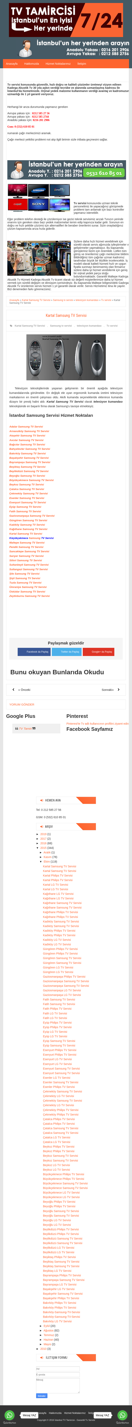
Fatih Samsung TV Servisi (59, 999)
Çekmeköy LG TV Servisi (58, 1095)
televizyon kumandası (89, 325)
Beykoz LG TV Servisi (56, 1164)
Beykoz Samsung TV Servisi (60, 1155)
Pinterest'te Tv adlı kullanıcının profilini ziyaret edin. (98, 723)
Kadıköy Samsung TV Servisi (61, 921)
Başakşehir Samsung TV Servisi (63, 1293)
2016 (43, 843)
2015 (43, 847)
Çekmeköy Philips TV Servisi (60, 1109)
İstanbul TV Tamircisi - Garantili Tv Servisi (75, 1420)
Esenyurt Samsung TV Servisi (61, 1068)
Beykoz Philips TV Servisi (58, 1146)
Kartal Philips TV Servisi (57, 875)
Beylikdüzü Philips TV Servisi (61, 1229)
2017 (43, 838)
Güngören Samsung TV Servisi (62, 958)
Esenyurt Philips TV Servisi (59, 1049)
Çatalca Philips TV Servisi (59, 1119)
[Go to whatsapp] (9, 1415)
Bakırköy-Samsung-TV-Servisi (61, 1312)
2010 (43, 1348)
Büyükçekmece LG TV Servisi (61, 1192)
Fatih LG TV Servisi (55, 1013)
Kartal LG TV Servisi (55, 884)
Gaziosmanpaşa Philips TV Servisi (64, 976)
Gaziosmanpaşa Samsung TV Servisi (66, 981)
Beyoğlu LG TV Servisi (57, 1220)
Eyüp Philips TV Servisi (57, 1022)
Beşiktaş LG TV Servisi (57, 1270)
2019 (43, 834)
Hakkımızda (31, 63)
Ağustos (48, 1330)
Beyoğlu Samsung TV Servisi (61, 1210)
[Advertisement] (66, 769)
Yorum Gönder (21, 704)
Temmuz (49, 1334)
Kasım (48, 857)
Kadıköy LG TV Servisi (57, 939)
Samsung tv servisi (61, 325)
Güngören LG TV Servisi (58, 967)
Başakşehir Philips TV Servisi (61, 1298)
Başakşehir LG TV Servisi (58, 1288)
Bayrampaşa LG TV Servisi (59, 1284)
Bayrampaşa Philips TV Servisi (62, 1275)
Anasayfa (11, 63)
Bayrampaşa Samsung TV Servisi (63, 1279)
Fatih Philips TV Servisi (57, 1008)
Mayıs (48, 1344)
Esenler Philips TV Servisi (59, 1086)
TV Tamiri (25, 728)
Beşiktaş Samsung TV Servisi (61, 1261)
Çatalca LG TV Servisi (56, 1137)
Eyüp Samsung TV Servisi (59, 1040)
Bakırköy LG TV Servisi (57, 1321)
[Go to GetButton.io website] (9, 1423)
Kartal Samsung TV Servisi (30, 325)
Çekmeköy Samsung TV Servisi (62, 1091)
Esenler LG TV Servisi (56, 1077)
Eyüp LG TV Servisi (55, 1031)
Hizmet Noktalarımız (58, 63)
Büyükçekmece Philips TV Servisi (63, 1174)
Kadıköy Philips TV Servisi (59, 930)
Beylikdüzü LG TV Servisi (58, 1247)
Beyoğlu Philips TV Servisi (59, 1201)
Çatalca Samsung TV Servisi (60, 1128)
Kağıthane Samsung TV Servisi (62, 902)
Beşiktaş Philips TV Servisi (59, 1256)
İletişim (81, 63)
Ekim (47, 861)
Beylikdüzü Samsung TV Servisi (62, 1238)
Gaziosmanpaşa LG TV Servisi (62, 990)
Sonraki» (108, 689)
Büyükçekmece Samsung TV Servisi (65, 1183)
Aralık (47, 852)
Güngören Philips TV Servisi (60, 948)
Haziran (49, 1339)
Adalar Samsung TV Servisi (26, 426)
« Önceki (24, 689)
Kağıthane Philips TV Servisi (60, 912)
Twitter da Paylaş (66, 651)
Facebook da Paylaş (33, 651)
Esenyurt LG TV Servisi (57, 1059)
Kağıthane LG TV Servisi (58, 893)
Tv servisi (112, 325)
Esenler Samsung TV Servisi (60, 1082)
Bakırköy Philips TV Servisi (59, 1302)
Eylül (47, 1325)
